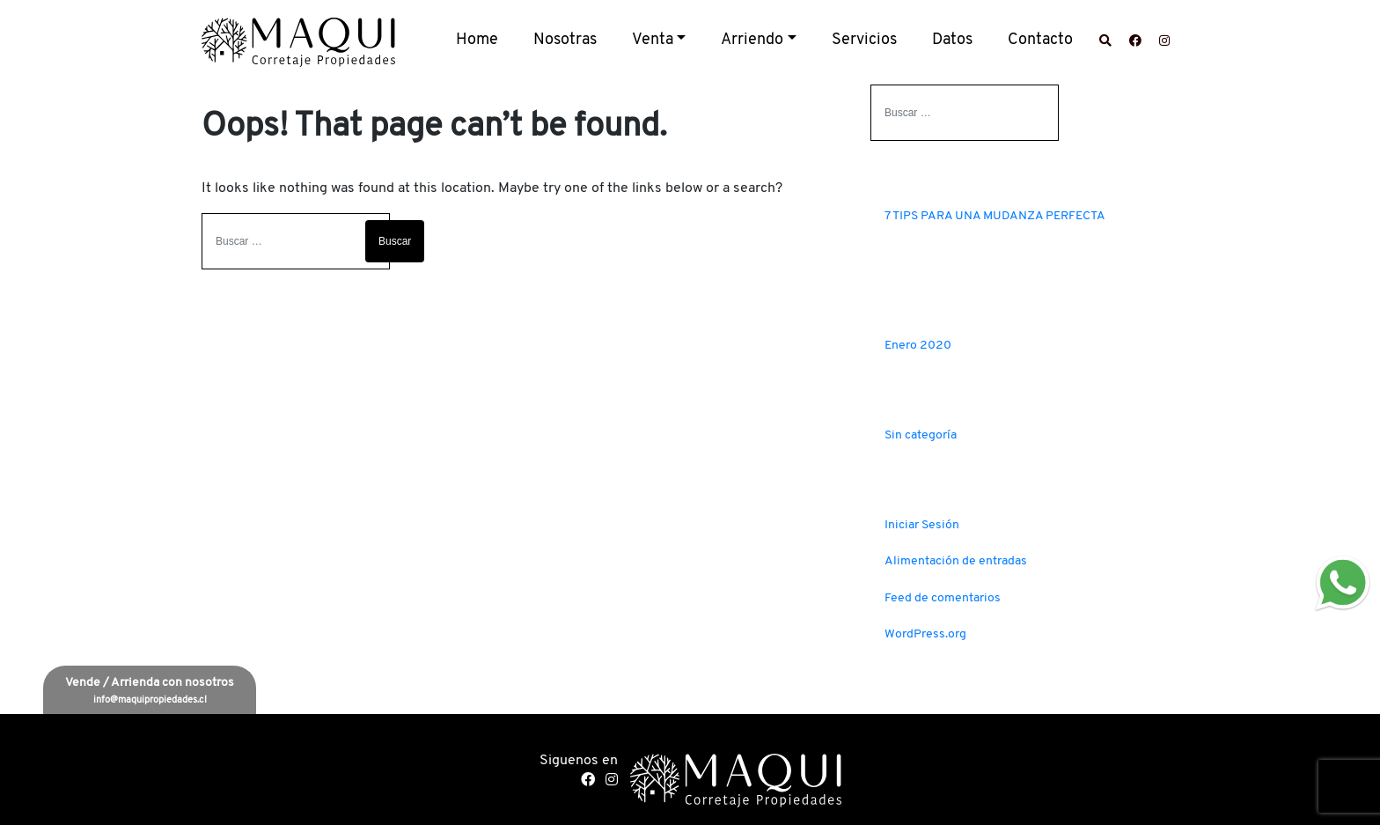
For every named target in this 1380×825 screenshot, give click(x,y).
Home (477, 40)
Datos (952, 40)
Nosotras (565, 40)
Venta (652, 40)
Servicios (864, 40)
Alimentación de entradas (956, 561)
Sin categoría (921, 435)
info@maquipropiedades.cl (150, 700)
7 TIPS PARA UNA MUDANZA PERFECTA (995, 216)
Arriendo (752, 40)
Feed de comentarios (943, 598)
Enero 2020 (918, 345)
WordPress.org (925, 634)
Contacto (1040, 40)
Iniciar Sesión (922, 525)
